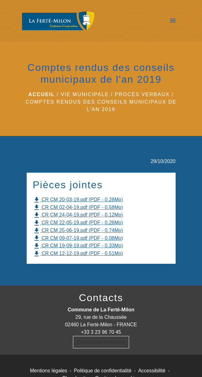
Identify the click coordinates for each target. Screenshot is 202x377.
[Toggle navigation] (172, 21)
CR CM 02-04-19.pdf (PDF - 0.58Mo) (78, 207)
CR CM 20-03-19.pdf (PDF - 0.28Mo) (78, 200)
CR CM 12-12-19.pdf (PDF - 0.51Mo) (78, 254)
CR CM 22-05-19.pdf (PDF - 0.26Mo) (78, 223)
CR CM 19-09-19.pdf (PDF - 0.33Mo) (78, 246)
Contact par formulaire (100, 342)
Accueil (41, 94)
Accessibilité (151, 370)
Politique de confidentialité (103, 370)
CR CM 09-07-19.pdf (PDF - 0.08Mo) (78, 238)
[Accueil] (58, 21)
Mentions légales (48, 370)
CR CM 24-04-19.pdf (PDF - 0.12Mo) (78, 215)
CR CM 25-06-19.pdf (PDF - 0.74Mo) (78, 231)
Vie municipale (85, 94)
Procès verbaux (142, 94)
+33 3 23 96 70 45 (101, 332)
